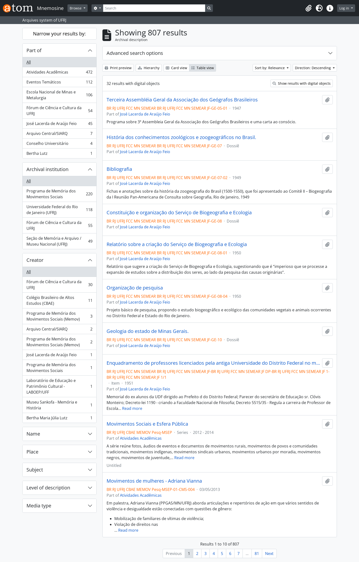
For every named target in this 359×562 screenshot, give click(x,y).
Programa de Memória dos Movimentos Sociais (59, 193)
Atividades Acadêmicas (59, 73)
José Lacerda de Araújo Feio (59, 125)
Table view (202, 68)
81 (257, 553)
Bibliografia (119, 169)
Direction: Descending (313, 68)
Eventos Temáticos (59, 83)
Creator (34, 260)
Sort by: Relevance (270, 68)
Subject (34, 469)
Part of (34, 50)
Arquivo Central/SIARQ (59, 135)
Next (269, 553)
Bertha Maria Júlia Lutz (59, 419)
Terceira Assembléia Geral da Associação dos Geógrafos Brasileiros (182, 100)
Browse (76, 8)
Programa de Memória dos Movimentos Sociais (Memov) (59, 316)
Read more (132, 408)
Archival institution (47, 169)
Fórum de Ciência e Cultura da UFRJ (59, 110)
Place (32, 451)
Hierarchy (148, 68)
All (28, 62)
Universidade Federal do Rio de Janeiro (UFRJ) (59, 209)
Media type (38, 505)
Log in (344, 8)
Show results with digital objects (302, 83)
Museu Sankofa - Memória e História (59, 405)
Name (33, 433)
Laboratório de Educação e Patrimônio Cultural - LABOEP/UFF (59, 386)
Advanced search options (135, 53)
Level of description (48, 487)
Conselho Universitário (59, 144)
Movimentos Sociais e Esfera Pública (147, 424)
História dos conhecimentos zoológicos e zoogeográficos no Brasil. (181, 137)
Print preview (118, 68)
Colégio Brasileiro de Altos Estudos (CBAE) (59, 300)
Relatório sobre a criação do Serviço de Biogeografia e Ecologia (177, 244)
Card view (176, 68)
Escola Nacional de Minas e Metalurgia (59, 94)
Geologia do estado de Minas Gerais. (148, 331)
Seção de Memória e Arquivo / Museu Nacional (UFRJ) (59, 241)
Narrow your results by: (59, 33)
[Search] (154, 8)
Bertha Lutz (59, 154)
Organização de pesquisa (135, 288)
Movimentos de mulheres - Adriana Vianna (154, 481)
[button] (308, 8)
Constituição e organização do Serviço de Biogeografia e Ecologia (179, 212)
